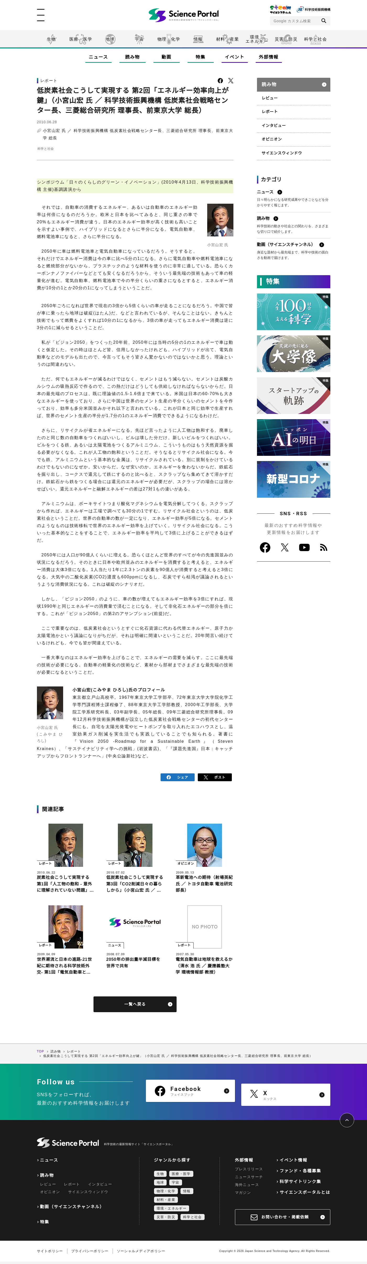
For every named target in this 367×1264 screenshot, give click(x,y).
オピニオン (271, 136)
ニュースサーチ (249, 1179)
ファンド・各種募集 (300, 1173)
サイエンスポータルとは (305, 1195)
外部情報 (268, 57)
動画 (166, 57)
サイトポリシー (50, 1253)
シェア (177, 777)
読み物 (132, 57)
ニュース (98, 57)
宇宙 (139, 39)
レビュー (269, 96)
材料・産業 (227, 39)
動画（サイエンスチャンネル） (72, 1209)
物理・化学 (168, 39)
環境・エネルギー (172, 1211)
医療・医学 (80, 39)
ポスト (215, 777)
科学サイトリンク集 (300, 1184)
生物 (51, 39)
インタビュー (273, 122)
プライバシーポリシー (90, 1253)
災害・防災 (286, 39)
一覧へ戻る (135, 1007)
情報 (198, 39)
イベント (234, 57)
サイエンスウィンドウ (281, 149)
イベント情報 (293, 1162)
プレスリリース (249, 1171)
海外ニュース (247, 1187)
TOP (40, 1054)
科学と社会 (315, 39)
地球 (110, 39)
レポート (269, 109)
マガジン (243, 1195)
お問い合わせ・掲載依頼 (285, 1219)
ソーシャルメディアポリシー (141, 1253)
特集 (200, 57)
